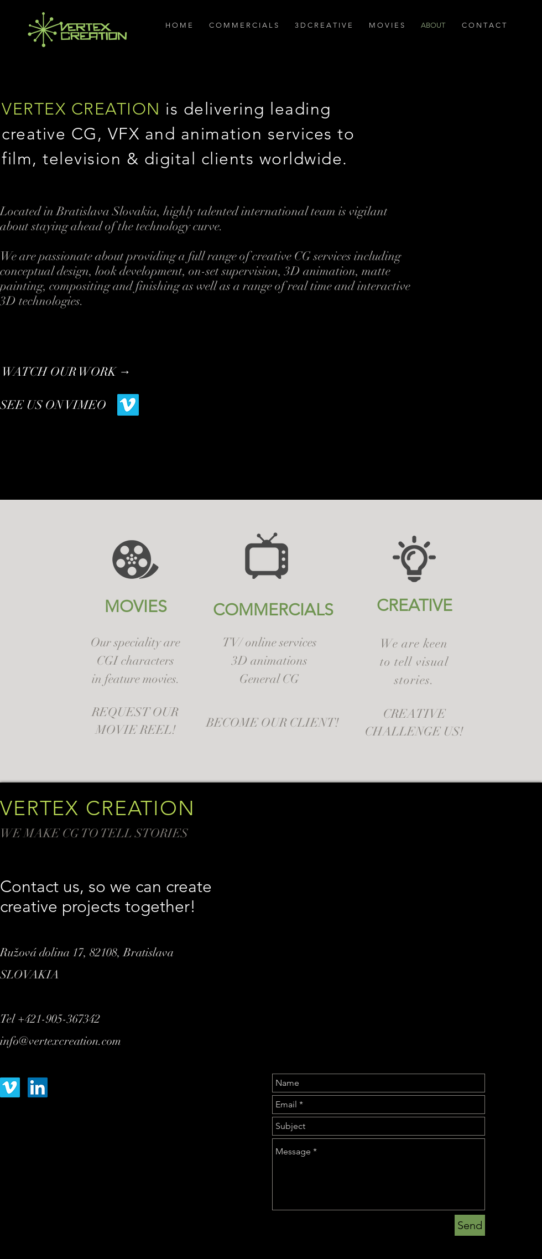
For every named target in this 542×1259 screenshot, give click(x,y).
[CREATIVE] (414, 605)
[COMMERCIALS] (273, 610)
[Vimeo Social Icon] (128, 405)
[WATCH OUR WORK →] (73, 372)
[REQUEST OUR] (135, 712)
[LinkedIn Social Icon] (38, 1087)
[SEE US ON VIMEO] (58, 405)
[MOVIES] (135, 606)
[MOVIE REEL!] (136, 730)
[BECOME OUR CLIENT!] (272, 723)
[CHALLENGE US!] (414, 731)
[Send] (470, 1225)
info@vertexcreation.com (60, 1041)
